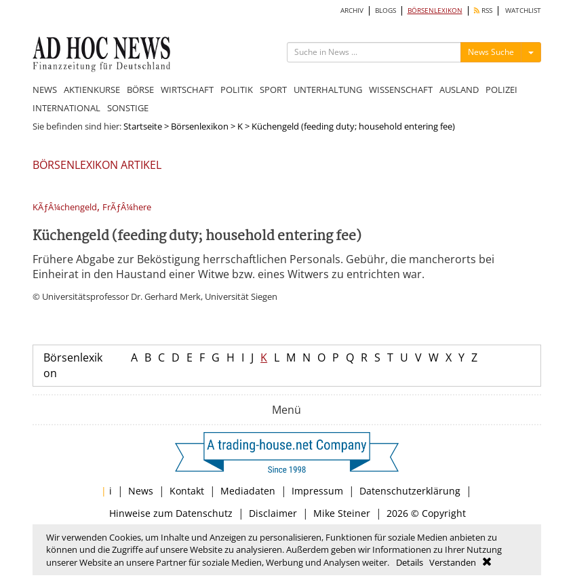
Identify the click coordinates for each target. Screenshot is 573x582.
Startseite (142, 126)
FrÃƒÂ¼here (126, 207)
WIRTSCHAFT (187, 89)
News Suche (491, 52)
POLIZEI (501, 89)
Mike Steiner (341, 513)
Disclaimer (273, 513)
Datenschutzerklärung (409, 490)
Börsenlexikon (200, 126)
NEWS (45, 89)
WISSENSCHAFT (401, 89)
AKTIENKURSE (92, 89)
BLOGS (385, 10)
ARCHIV (351, 10)
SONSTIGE (128, 108)
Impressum (317, 490)
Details (409, 562)
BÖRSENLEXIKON (435, 10)
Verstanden (452, 562)
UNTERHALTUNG (328, 89)
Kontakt (187, 490)
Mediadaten (247, 490)
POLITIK (236, 89)
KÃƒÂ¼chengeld (65, 207)
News (140, 490)
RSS (483, 10)
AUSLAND (459, 89)
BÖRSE (140, 89)
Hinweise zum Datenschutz (171, 513)
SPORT (273, 89)
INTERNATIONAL (66, 108)
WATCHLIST (523, 10)
